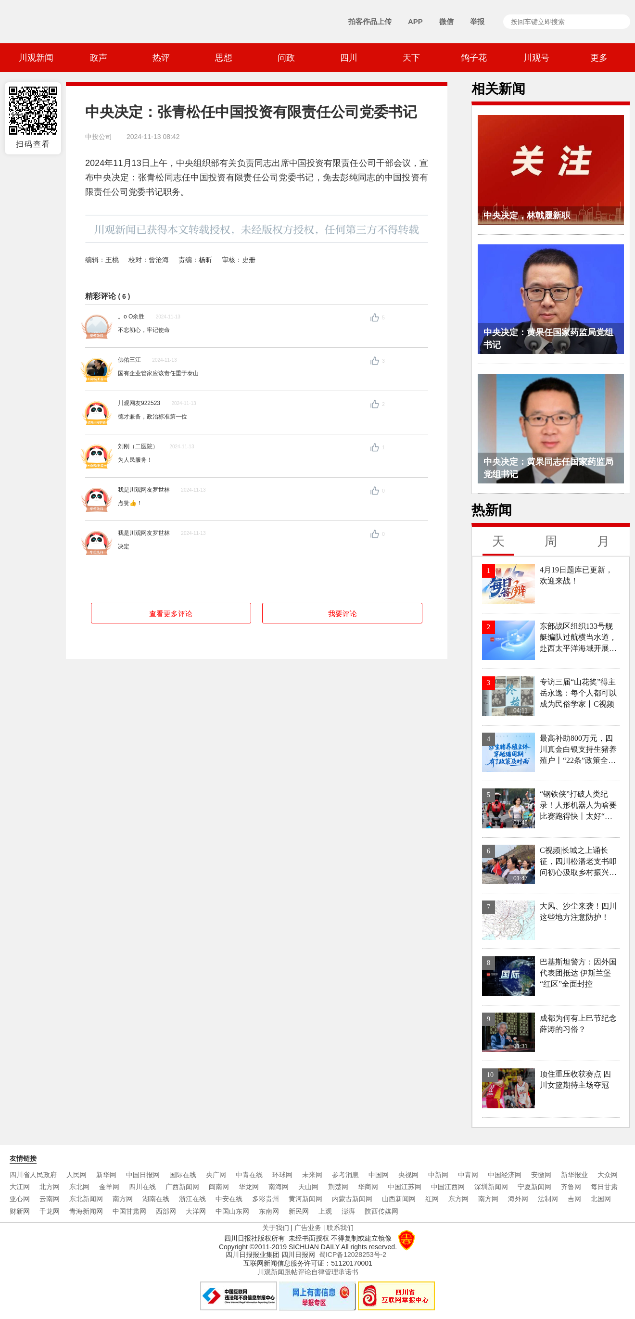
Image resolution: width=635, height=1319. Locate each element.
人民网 (76, 1175)
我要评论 (342, 613)
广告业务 (307, 1227)
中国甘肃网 (129, 1211)
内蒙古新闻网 (352, 1199)
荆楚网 (338, 1187)
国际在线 (182, 1175)
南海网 (278, 1187)
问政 (286, 58)
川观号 (536, 58)
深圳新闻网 (491, 1187)
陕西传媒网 (381, 1211)
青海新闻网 (86, 1211)
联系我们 (340, 1227)
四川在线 (142, 1187)
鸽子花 (474, 58)
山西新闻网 (399, 1199)
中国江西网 (448, 1187)
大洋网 (196, 1211)
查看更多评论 (170, 613)
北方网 (49, 1187)
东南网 (269, 1211)
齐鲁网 (571, 1187)
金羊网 (109, 1187)
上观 (325, 1211)
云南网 (49, 1199)
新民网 (299, 1211)
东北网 (79, 1187)
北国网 (601, 1199)
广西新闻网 (182, 1187)
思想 (223, 58)
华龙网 (249, 1187)
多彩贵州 (265, 1199)
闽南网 (219, 1187)
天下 (411, 58)
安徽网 (541, 1175)
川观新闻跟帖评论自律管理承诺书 (307, 1272)
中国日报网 (143, 1175)
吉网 (574, 1199)
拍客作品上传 (370, 21)
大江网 (20, 1187)
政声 (98, 58)
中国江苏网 (404, 1187)
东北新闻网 (86, 1199)
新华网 (106, 1175)
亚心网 (20, 1199)
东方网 (458, 1199)
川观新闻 (36, 58)
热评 (161, 58)
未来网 (312, 1175)
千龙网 (49, 1211)
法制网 (548, 1199)
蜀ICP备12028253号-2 (352, 1254)
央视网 (408, 1175)
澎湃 (348, 1211)
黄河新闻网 (305, 1199)
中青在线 (249, 1175)
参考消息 (345, 1175)
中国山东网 (232, 1211)
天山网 (308, 1187)
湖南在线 (155, 1199)
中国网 (378, 1175)
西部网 (166, 1211)
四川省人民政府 (33, 1175)
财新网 (20, 1211)
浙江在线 (192, 1199)
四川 (348, 58)
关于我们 (275, 1227)
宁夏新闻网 (534, 1187)
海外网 (518, 1199)
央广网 (216, 1175)
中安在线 (229, 1199)
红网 (432, 1199)
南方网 (123, 1199)
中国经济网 (504, 1175)
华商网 (368, 1187)
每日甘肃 (604, 1187)
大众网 (607, 1175)
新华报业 (574, 1175)
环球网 (282, 1175)
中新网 (438, 1175)
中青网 (468, 1175)
